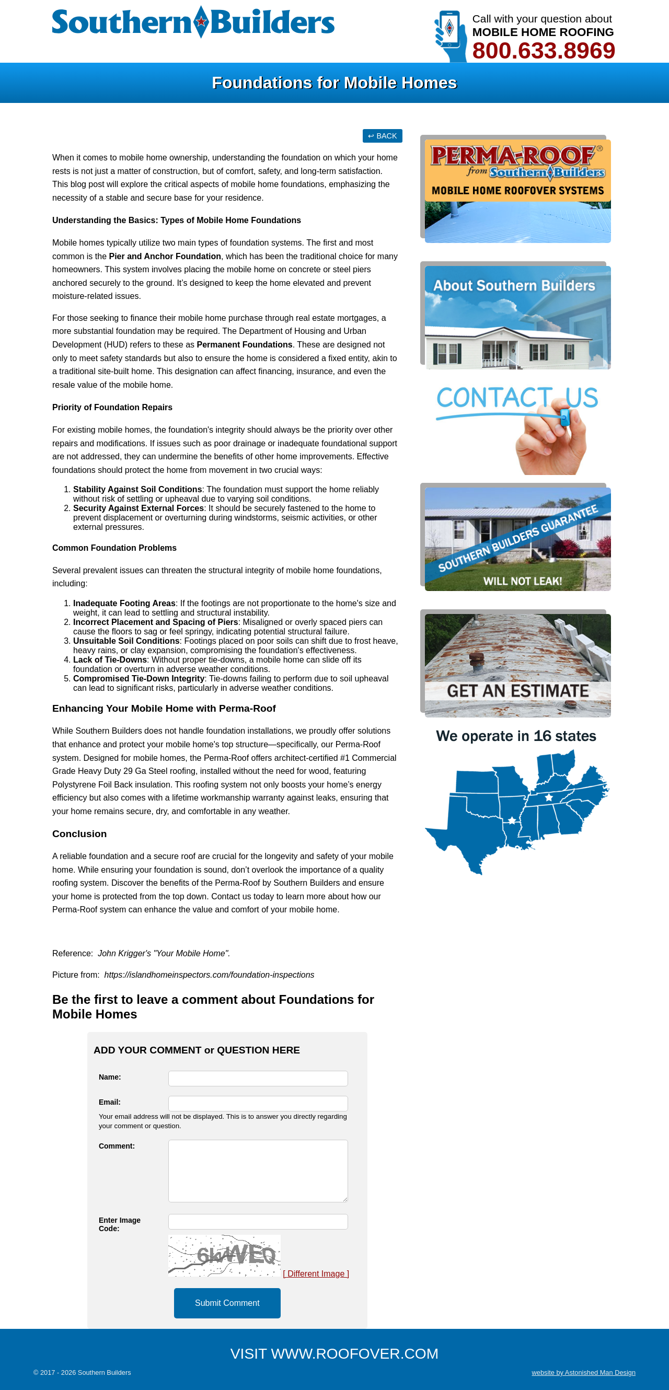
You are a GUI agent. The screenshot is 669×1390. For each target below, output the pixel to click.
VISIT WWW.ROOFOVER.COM (334, 1354)
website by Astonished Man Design (584, 1372)
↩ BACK (382, 136)
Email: (110, 1102)
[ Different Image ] (316, 1273)
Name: (110, 1077)
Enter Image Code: (120, 1224)
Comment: (117, 1146)
